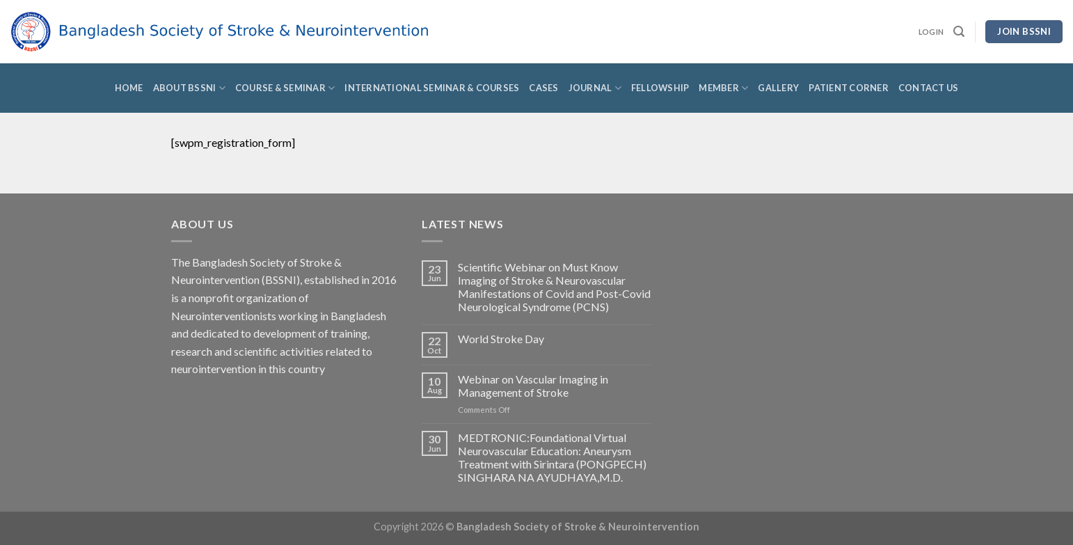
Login (931, 31)
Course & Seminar (285, 88)
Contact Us (928, 87)
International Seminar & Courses (431, 87)
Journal (595, 88)
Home (129, 87)
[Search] (958, 31)
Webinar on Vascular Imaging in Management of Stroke (533, 385)
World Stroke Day (501, 338)
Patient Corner (849, 87)
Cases (543, 87)
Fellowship (660, 87)
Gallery (778, 87)
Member (723, 88)
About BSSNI (189, 88)
